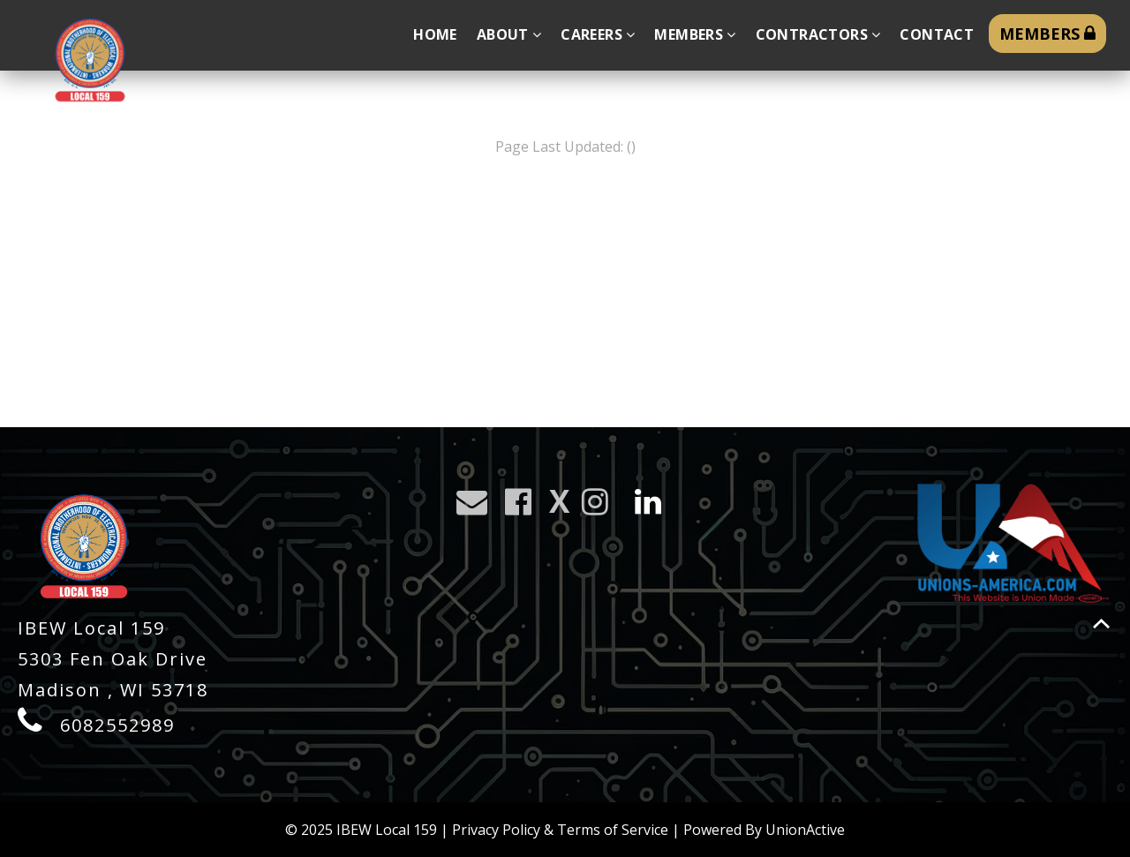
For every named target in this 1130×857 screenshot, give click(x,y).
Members (694, 34)
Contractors (818, 34)
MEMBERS (1047, 33)
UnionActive (805, 829)
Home (435, 34)
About (509, 34)
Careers (598, 34)
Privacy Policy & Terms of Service (560, 829)
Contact (937, 34)
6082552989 (117, 725)
